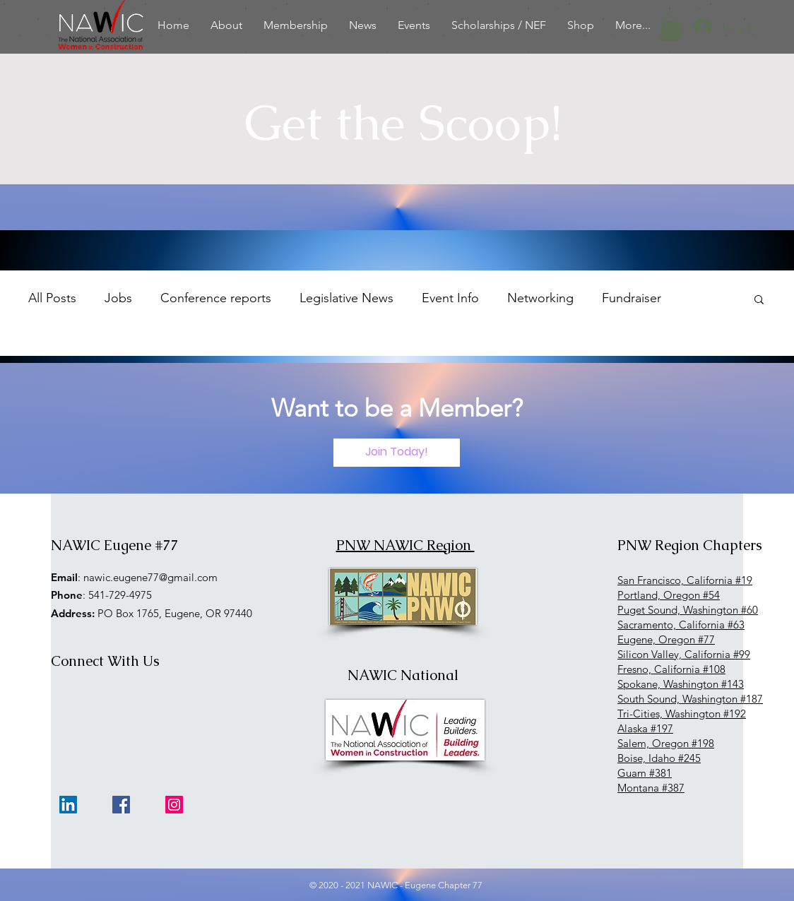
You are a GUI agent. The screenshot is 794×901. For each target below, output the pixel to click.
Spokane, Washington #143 (680, 684)
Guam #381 (644, 773)
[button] (671, 26)
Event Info (450, 298)
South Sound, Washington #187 (690, 698)
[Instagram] (174, 804)
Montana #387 (651, 787)
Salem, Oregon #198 (665, 743)
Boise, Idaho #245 (659, 758)
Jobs (118, 298)
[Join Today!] (396, 452)
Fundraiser (631, 298)
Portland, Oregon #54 (668, 595)
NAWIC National (403, 675)
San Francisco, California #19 (684, 580)
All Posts (52, 298)
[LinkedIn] (68, 804)
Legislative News (346, 298)
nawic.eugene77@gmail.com (150, 577)
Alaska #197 (645, 728)
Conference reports (215, 298)
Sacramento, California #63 (681, 624)
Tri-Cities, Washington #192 (681, 713)
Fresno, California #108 (671, 669)
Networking (540, 298)
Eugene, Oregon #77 (666, 639)
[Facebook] (121, 804)
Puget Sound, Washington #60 (687, 609)
